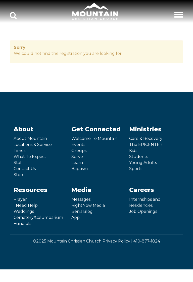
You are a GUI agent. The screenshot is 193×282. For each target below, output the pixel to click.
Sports (135, 168)
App (75, 217)
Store (19, 174)
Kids (133, 150)
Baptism (79, 168)
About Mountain (30, 138)
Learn (77, 162)
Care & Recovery (145, 138)
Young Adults (143, 162)
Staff (18, 162)
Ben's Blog (82, 211)
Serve (77, 156)
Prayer (20, 199)
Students (138, 156)
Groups (78, 150)
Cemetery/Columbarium (38, 217)
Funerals (22, 223)
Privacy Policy (116, 241)
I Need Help (26, 205)
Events (78, 144)
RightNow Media (88, 205)
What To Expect (30, 156)
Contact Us (25, 168)
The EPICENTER (146, 144)
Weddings (24, 211)
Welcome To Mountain (94, 138)
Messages (80, 199)
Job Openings (143, 211)
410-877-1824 (146, 241)
